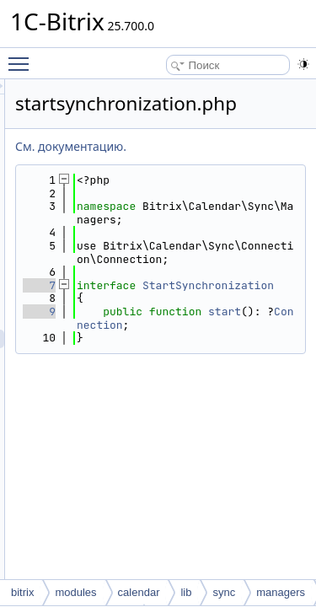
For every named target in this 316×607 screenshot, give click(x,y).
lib (185, 592)
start (201, 364)
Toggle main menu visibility (22, 56)
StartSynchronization (231, 318)
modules (75, 592)
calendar (139, 592)
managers (280, 592)
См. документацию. (166, 146)
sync (223, 592)
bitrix (22, 592)
